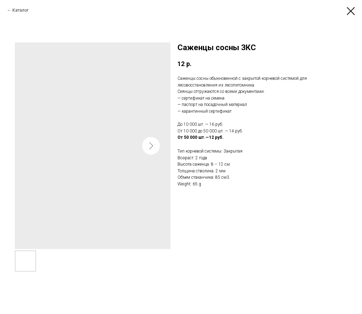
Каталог (20, 10)
